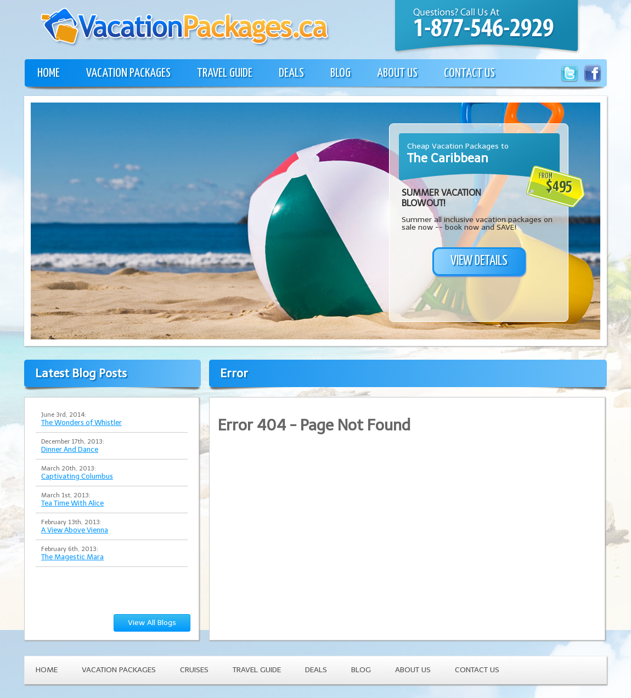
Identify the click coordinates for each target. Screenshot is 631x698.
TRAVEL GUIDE (224, 73)
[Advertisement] (103, 234)
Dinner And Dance (69, 449)
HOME (48, 73)
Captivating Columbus (77, 476)
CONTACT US (469, 73)
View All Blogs (152, 622)
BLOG (340, 73)
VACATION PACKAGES (128, 73)
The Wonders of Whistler (81, 422)
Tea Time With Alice (72, 503)
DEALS (291, 73)
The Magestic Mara (72, 557)
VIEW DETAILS (479, 261)
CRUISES (194, 669)
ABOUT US (397, 73)
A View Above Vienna (74, 530)
